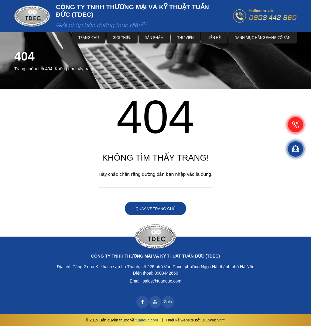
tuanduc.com (146, 320)
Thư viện (185, 37)
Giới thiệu (122, 37)
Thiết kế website (180, 320)
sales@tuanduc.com (162, 281)
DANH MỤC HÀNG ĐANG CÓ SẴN (262, 37)
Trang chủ (88, 37)
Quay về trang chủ (155, 209)
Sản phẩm (154, 37)
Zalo (168, 301)
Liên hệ (214, 37)
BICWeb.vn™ (214, 320)
